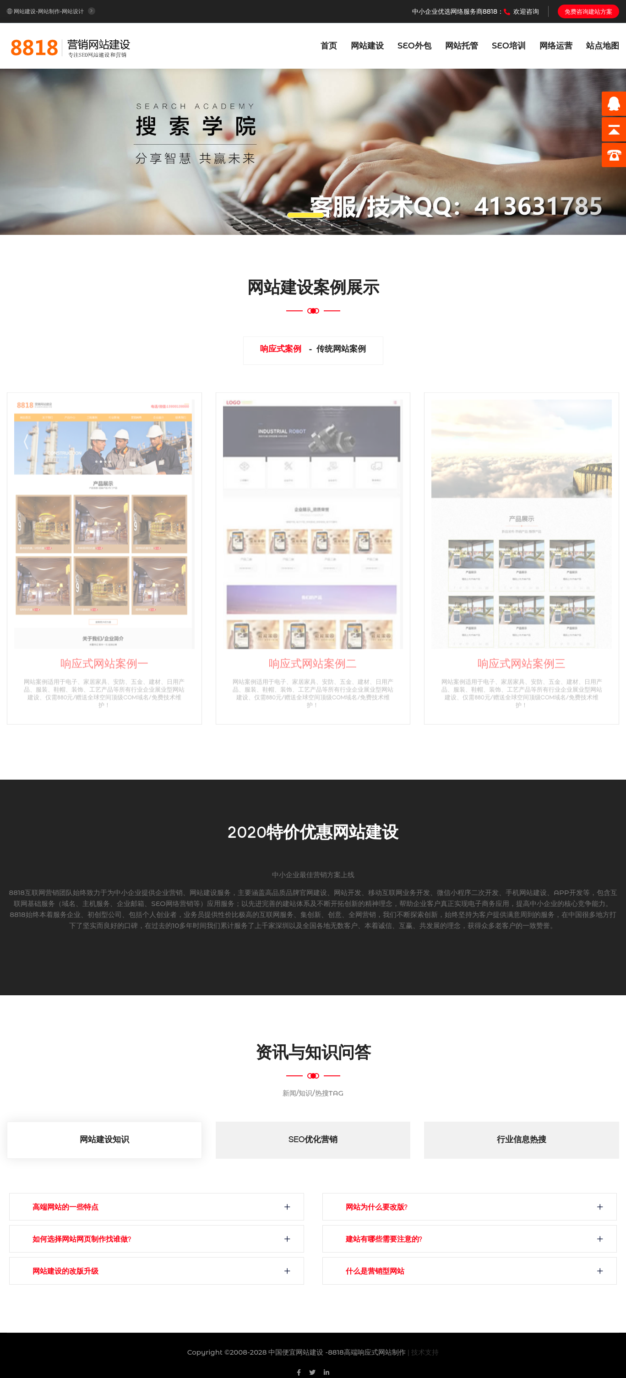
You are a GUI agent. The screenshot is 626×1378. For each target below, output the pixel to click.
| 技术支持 (423, 1352)
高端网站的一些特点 (65, 1208)
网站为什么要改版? (377, 1208)
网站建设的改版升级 (65, 1272)
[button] (47, 152)
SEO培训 (509, 46)
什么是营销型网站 (375, 1272)
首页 (329, 46)
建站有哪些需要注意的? (384, 1240)
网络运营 (555, 46)
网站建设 (367, 46)
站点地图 (602, 46)
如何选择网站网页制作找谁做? (82, 1240)
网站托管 (461, 46)
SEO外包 (414, 46)
